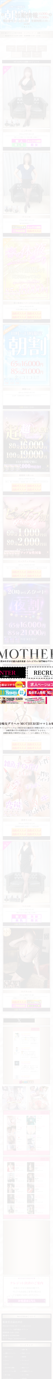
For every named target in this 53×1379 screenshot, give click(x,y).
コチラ (28, 733)
